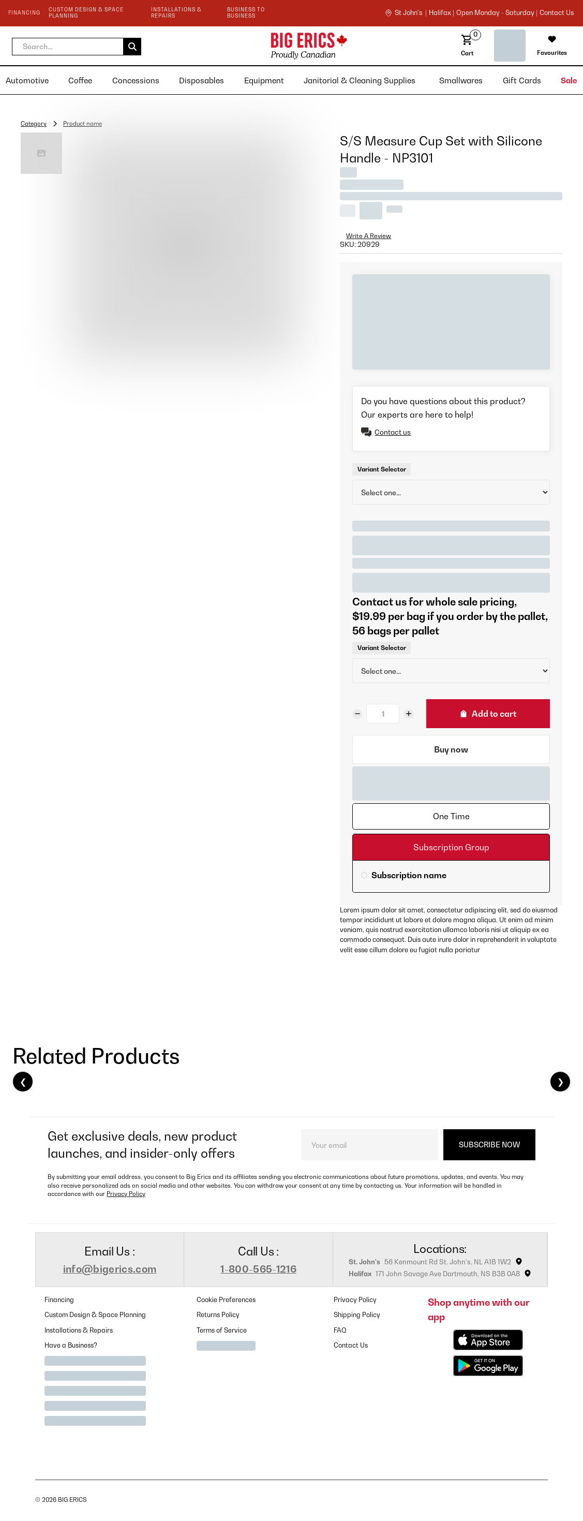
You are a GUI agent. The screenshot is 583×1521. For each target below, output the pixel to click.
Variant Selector (381, 469)
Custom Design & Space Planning (95, 1315)
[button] (76, 46)
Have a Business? (70, 1345)
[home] (228, 45)
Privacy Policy (126, 1194)
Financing (59, 1300)
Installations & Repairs (78, 1330)
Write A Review (368, 236)
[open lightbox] (184, 246)
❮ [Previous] (23, 1081)
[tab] (451, 816)
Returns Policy (218, 1315)
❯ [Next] (560, 1081)
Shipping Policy (357, 1315)
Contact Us (351, 1345)
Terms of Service (222, 1330)
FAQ (340, 1330)
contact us (557, 13)
